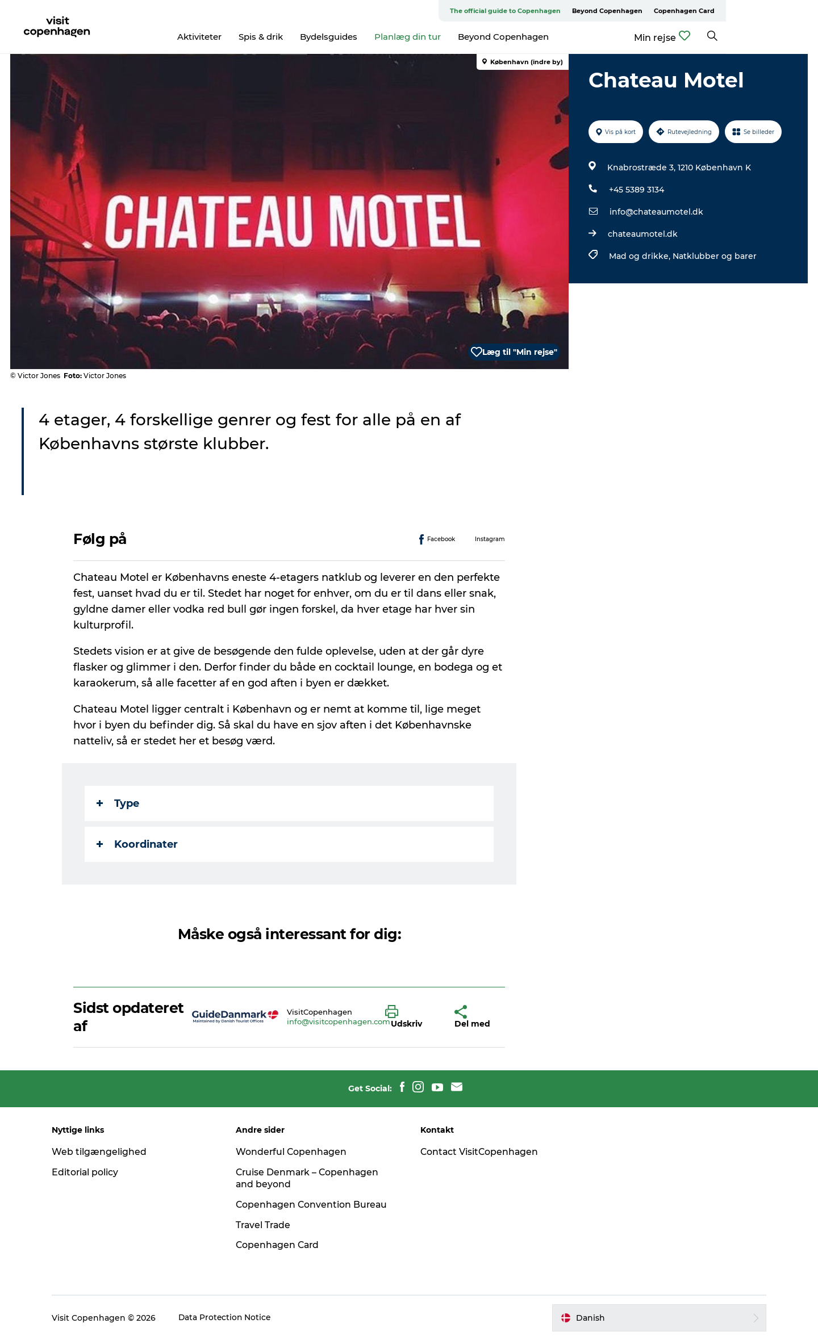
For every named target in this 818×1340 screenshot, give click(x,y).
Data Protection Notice (230, 1318)
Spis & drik (307, 36)
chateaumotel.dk (642, 234)
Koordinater (137, 844)
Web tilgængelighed (104, 1151)
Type (118, 803)
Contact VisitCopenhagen (480, 1151)
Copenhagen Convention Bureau (316, 1204)
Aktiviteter (245, 36)
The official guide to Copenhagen (597, 11)
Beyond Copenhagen (699, 11)
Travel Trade (267, 1225)
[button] (411, 1017)
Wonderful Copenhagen (295, 1151)
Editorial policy (90, 1172)
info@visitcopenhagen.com (338, 1021)
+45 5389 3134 (635, 190)
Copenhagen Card (776, 11)
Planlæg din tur (453, 36)
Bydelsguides (374, 36)
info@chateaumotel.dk (656, 212)
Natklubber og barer (714, 256)
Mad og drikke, (640, 256)
